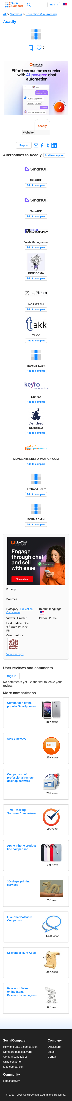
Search (29, 4)
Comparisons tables (15, 1056)
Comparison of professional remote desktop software (20, 778)
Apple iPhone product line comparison (21, 847)
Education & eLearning (41, 14)
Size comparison (13, 1066)
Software (16, 14)
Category (12, 609)
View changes (14, 654)
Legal (51, 1051)
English (65, 4)
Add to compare (54, 155)
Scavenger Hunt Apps (21, 952)
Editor (43, 618)
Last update (14, 623)
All (5, 14)
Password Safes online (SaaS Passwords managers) (21, 992)
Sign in (53, 4)
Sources (11, 599)
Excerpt (11, 589)
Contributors (14, 635)
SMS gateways (16, 738)
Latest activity (11, 1080)
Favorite (30, 47)
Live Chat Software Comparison (19, 919)
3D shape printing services (19, 883)
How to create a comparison (20, 1046)
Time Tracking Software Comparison (21, 811)
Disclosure (54, 1046)
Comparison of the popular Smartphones (21, 704)
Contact (52, 1056)
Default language (50, 609)
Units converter (12, 1061)
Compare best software (17, 1051)
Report (23, 145)
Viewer (10, 618)
